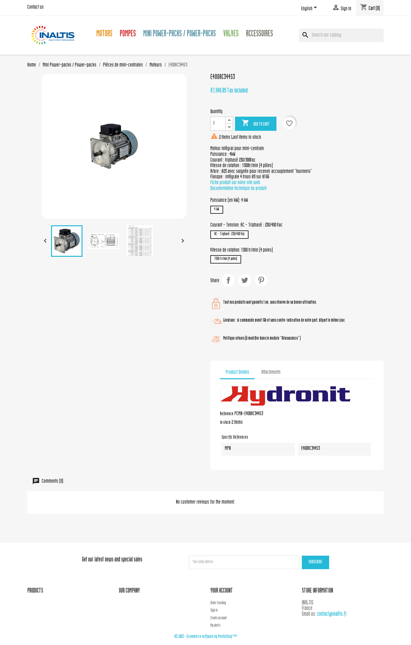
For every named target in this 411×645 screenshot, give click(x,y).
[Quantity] (218, 124)
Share (228, 280)
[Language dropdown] (310, 9)
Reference (226, 414)
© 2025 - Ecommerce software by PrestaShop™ (205, 636)
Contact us (35, 7)
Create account (218, 618)
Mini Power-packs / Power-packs (179, 34)
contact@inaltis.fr (332, 614)
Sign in (213, 610)
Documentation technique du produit (238, 189)
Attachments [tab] (271, 372)
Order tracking (218, 603)
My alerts (215, 625)
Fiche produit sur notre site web (235, 183)
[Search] (341, 35)
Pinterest (261, 280)
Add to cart (256, 123)
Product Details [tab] (237, 372)
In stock (225, 423)
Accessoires (259, 34)
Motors (104, 34)
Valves (231, 34)
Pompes (128, 34)
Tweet (244, 280)
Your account (221, 591)
